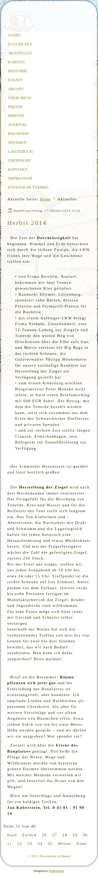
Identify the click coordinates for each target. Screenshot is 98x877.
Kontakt (18, 169)
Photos (16, 116)
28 (64, 835)
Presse (15, 107)
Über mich (19, 98)
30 (85, 835)
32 (19, 843)
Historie (17, 71)
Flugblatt (20, 44)
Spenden (17, 142)
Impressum (20, 178)
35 (50, 843)
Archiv (16, 89)
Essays (15, 80)
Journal (17, 125)
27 (54, 835)
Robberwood (56, 871)
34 (40, 843)
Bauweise (18, 134)
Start (14, 35)
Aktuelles (20, 53)
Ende (82, 843)
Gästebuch (20, 151)
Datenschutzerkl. (29, 187)
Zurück (29, 835)
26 (44, 835)
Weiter (65, 843)
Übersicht (19, 160)
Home (45, 199)
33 (29, 843)
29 (74, 835)
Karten (16, 62)
